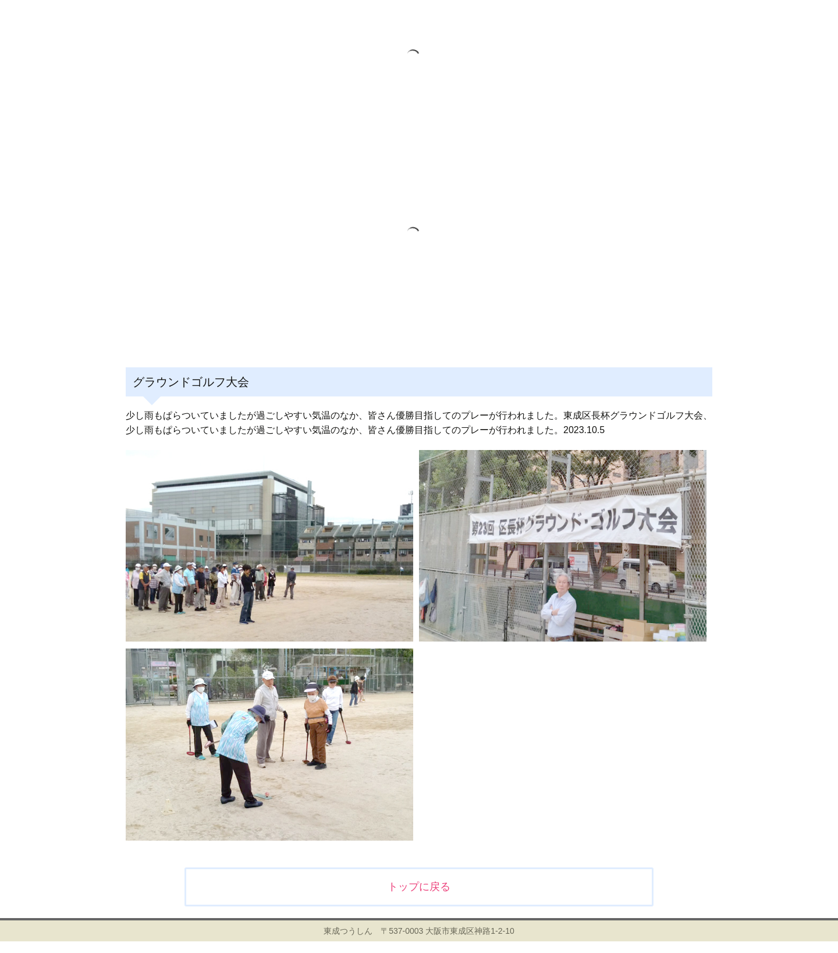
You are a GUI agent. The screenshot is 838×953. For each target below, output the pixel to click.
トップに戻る (419, 886)
